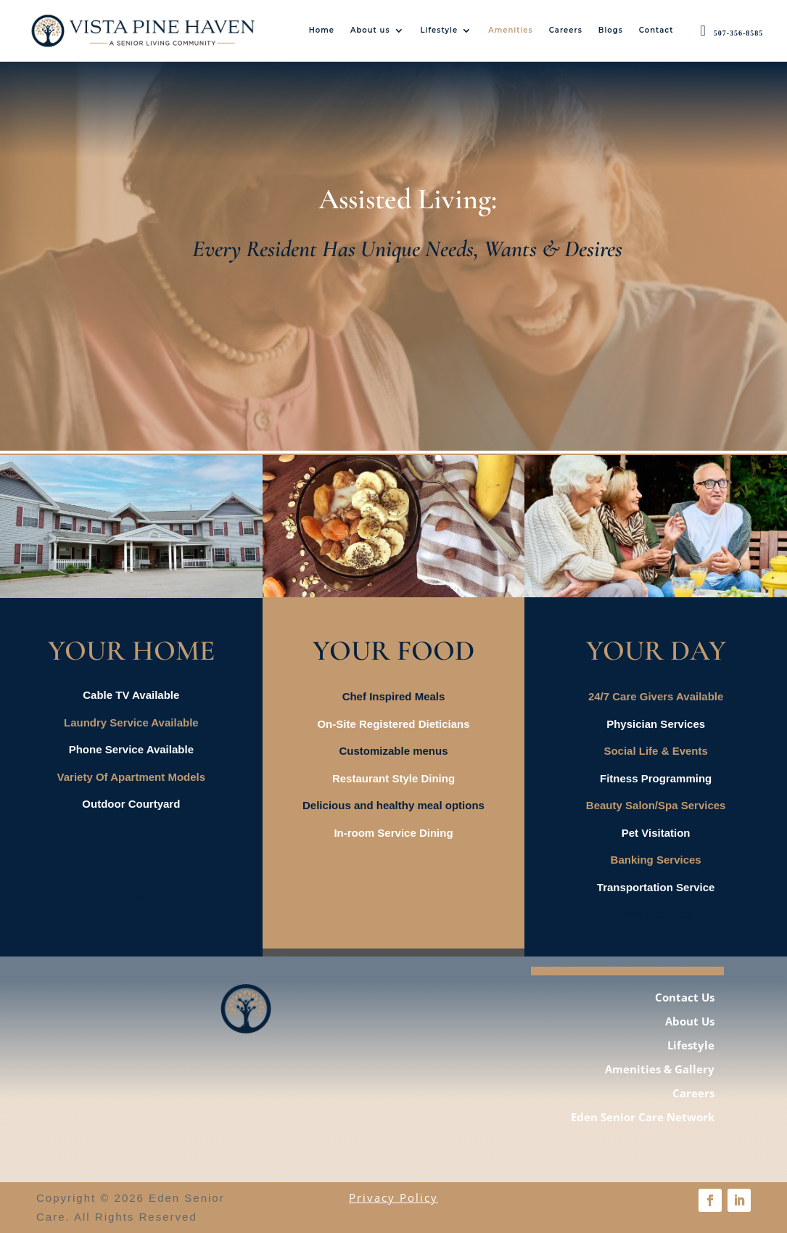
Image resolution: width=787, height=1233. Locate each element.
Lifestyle (439, 30)
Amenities (510, 30)
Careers (565, 30)
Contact (656, 30)
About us (370, 30)
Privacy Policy (393, 1197)
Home (321, 30)
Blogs (610, 30)
